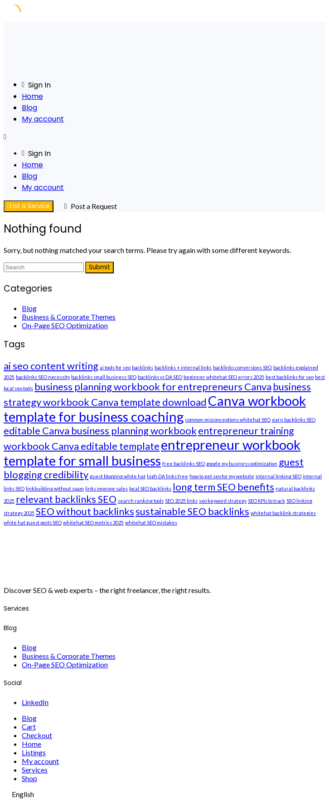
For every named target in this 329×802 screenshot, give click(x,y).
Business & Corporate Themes (69, 316)
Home (32, 96)
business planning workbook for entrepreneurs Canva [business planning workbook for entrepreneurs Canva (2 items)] (152, 386)
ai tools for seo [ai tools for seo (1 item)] (115, 367)
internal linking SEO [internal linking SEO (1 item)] (278, 476)
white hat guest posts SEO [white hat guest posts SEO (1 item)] (33, 522)
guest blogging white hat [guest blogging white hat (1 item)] (117, 476)
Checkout (37, 735)
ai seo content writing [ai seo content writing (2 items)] (51, 366)
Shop (29, 778)
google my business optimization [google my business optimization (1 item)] (241, 464)
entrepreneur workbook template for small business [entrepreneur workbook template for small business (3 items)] (152, 452)
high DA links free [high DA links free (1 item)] (167, 476)
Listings (34, 752)
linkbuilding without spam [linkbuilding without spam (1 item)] (55, 488)
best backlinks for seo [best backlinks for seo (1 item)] (290, 377)
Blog (29, 107)
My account (43, 119)
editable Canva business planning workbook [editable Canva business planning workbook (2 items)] (100, 430)
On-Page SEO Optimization (65, 325)
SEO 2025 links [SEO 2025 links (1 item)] (181, 501)
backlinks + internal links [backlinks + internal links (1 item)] (183, 367)
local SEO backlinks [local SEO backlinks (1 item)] (150, 488)
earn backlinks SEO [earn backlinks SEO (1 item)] (293, 420)
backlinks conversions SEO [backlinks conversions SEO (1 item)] (242, 367)
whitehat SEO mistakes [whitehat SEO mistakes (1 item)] (151, 522)
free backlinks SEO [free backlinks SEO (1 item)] (183, 464)
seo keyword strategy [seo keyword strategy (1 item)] (223, 501)
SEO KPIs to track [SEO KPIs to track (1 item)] (266, 501)
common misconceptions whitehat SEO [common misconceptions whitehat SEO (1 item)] (228, 420)
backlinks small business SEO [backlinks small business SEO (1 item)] (103, 377)
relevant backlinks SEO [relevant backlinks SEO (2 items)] (66, 499)
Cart (29, 726)
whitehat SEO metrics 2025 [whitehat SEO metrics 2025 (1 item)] (93, 522)
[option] (164, 794)
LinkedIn (35, 702)
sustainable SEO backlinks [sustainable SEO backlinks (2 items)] (192, 511)
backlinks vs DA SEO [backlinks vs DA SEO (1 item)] (160, 377)
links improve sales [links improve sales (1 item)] (106, 488)
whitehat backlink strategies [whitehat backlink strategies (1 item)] (283, 513)
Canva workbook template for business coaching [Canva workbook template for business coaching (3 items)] (155, 408)
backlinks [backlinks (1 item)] (142, 367)
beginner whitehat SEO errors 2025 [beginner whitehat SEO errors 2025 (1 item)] (224, 377)
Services (35, 769)
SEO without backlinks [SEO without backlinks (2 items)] (85, 511)
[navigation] (164, 794)
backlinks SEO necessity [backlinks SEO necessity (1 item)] (43, 377)
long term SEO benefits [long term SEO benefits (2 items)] (223, 487)
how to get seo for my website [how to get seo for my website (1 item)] (221, 476)
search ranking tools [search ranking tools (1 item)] (141, 501)
